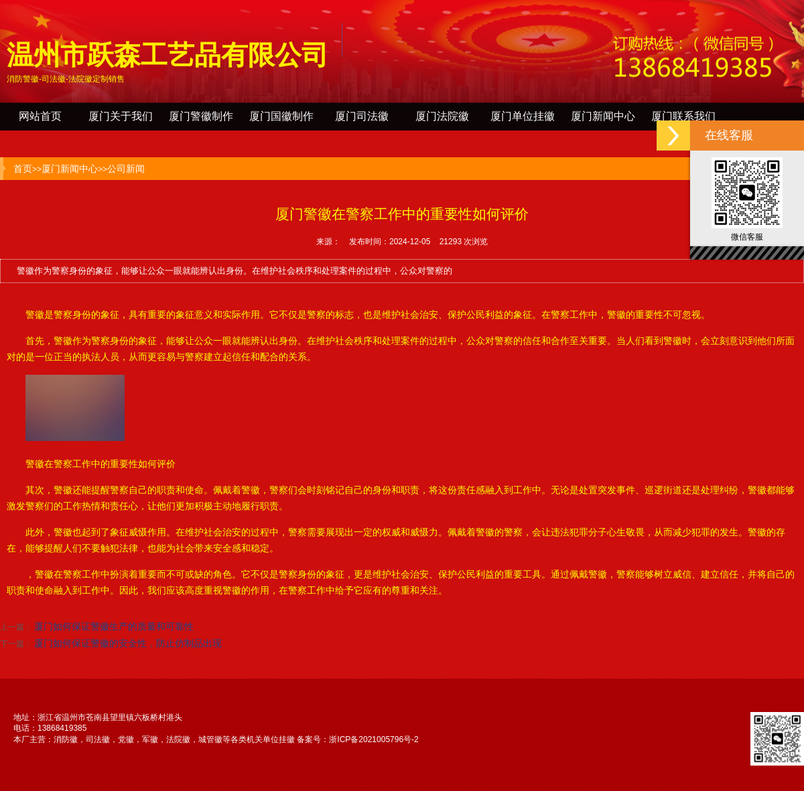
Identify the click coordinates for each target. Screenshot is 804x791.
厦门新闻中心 (603, 116)
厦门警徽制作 (201, 116)
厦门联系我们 (683, 116)
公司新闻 (126, 168)
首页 (22, 168)
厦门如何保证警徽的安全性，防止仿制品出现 (128, 643)
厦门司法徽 (362, 116)
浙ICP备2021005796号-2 (373, 739)
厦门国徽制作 (281, 116)
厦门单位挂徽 (522, 116)
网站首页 (40, 116)
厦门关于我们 (120, 116)
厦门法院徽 (442, 116)
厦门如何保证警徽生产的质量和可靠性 (114, 626)
